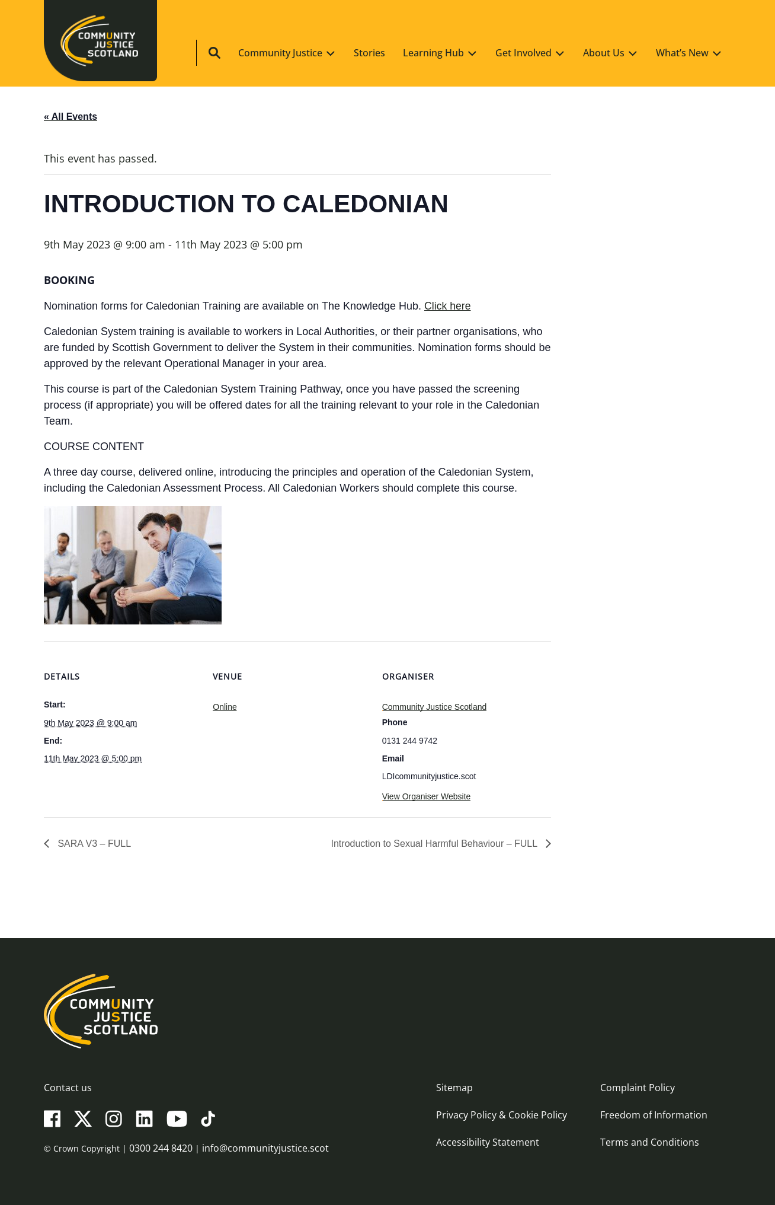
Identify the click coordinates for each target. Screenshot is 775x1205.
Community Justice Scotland (434, 707)
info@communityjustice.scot (265, 1148)
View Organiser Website (426, 796)
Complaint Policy (637, 1087)
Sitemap (454, 1087)
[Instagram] (113, 1117)
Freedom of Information (653, 1114)
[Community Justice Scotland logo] (387, 1011)
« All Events (70, 116)
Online (224, 707)
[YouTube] (176, 1117)
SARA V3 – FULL (93, 844)
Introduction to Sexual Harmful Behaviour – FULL (435, 844)
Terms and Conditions (649, 1142)
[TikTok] (208, 1117)
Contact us (68, 1087)
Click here (448, 306)
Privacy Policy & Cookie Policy (501, 1114)
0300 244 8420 (161, 1148)
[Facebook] (52, 1117)
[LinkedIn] (144, 1117)
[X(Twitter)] (83, 1117)
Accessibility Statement (487, 1142)
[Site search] (718, 54)
